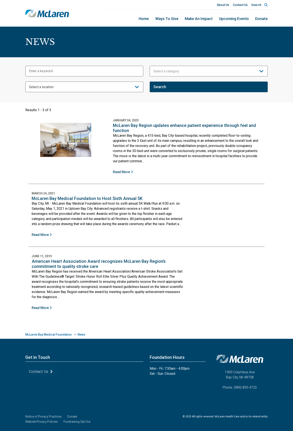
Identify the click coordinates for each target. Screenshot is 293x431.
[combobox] (209, 71)
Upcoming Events (234, 18)
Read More (121, 172)
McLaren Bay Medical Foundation (48, 334)
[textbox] (208, 71)
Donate (261, 18)
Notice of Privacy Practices (43, 416)
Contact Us (240, 5)
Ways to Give (166, 18)
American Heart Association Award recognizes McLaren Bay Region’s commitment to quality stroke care (99, 264)
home (144, 18)
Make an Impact (199, 18)
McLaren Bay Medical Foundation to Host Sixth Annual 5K (87, 198)
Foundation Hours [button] (167, 357)
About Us (223, 5)
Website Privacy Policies (41, 421)
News (81, 334)
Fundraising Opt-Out (77, 421)
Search (256, 5)
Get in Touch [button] (37, 357)
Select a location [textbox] (41, 87)
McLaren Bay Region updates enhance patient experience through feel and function (184, 128)
